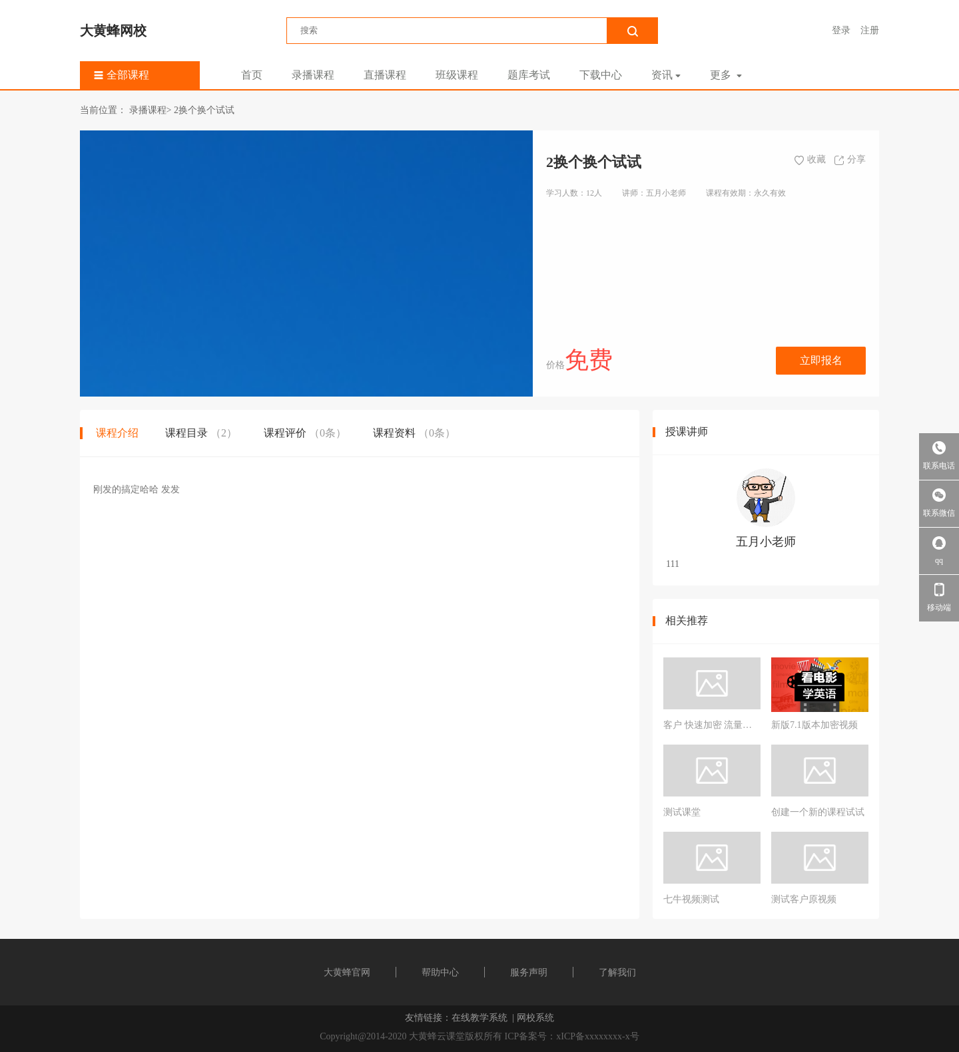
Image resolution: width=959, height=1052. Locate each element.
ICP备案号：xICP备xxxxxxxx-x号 (572, 1036)
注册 (869, 30)
